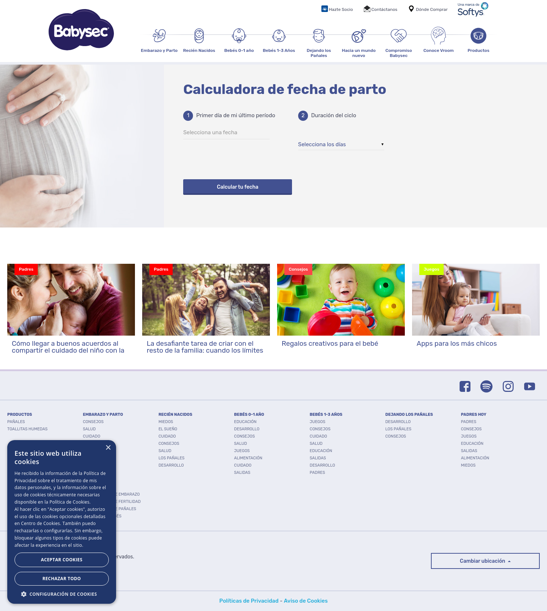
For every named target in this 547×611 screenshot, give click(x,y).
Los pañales (172, 458)
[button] (62, 593)
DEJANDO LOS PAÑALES (409, 414)
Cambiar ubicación (483, 561)
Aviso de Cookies (306, 601)
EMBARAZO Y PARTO (103, 414)
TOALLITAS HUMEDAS (27, 429)
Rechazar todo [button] (61, 578)
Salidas (242, 472)
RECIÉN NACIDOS (175, 414)
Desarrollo (95, 443)
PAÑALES (16, 421)
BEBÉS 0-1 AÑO (249, 414)
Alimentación (248, 458)
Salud (89, 429)
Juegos (242, 450)
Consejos (93, 421)
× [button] (108, 448)
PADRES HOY (473, 414)
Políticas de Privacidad (249, 601)
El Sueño (168, 429)
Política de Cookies (69, 502)
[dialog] (61, 522)
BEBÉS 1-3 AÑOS (326, 414)
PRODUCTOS (19, 414)
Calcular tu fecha (237, 187)
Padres (317, 472)
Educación (245, 421)
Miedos (166, 421)
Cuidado (91, 436)
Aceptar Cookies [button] (61, 560)
